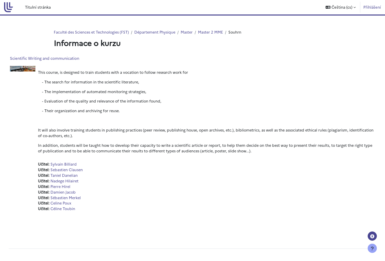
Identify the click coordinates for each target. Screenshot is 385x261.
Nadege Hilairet (74, 183)
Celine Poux (71, 206)
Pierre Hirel (70, 189)
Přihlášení (372, 7)
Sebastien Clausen (77, 172)
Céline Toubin (73, 212)
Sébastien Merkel (76, 200)
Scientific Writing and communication (54, 58)
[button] (340, 7)
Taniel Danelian (74, 177)
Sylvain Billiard (73, 166)
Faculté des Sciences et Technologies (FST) (93, 32)
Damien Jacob (73, 194)
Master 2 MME (216, 32)
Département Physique (158, 32)
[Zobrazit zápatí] (372, 248)
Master (191, 32)
